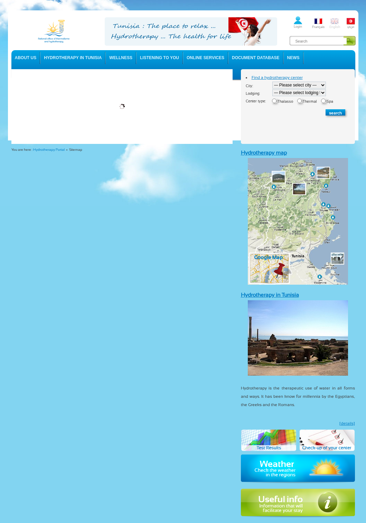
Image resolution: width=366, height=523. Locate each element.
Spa (330, 101)
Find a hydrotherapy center (277, 77)
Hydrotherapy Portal (49, 149)
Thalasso (285, 101)
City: (249, 86)
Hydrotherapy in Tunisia (270, 295)
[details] (347, 423)
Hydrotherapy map (264, 152)
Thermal (310, 101)
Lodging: (253, 93)
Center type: (256, 101)
